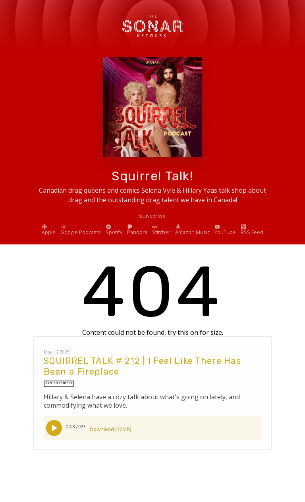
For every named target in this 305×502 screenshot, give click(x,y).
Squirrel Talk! (152, 176)
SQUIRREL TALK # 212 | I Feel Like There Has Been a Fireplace (142, 366)
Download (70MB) (110, 426)
